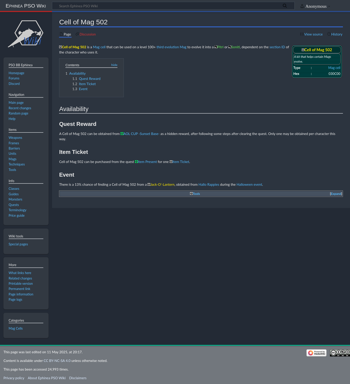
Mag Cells (16, 328)
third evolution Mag (172, 47)
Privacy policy (13, 378)
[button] (336, 193)
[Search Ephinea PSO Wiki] (173, 5)
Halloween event (249, 184)
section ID (277, 47)
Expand (336, 194)
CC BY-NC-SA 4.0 (57, 361)
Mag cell (334, 68)
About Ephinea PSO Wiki (47, 378)
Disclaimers (77, 378)
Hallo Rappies (209, 184)
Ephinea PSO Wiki (26, 6)
